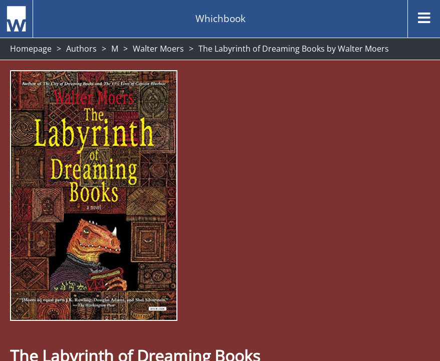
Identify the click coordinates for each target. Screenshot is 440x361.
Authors (81, 48)
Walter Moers (158, 48)
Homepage (31, 48)
